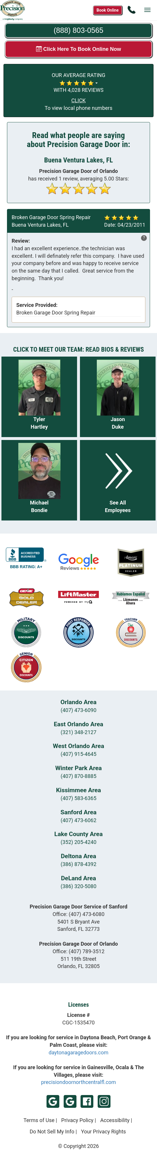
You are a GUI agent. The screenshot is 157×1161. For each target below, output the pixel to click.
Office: (79, 914)
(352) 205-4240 (78, 842)
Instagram (104, 1101)
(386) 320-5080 (78, 886)
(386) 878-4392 (78, 864)
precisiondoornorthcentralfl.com (78, 1082)
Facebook (87, 1101)
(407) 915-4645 (78, 754)
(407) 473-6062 (78, 820)
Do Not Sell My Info (52, 1131)
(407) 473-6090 (78, 710)
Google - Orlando (70, 1101)
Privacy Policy (77, 1120)
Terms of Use (39, 1120)
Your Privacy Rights (103, 1131)
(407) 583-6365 (78, 798)
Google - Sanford (53, 1101)
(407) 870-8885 (78, 776)
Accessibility (115, 1120)
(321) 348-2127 (78, 732)
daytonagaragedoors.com (78, 1052)
